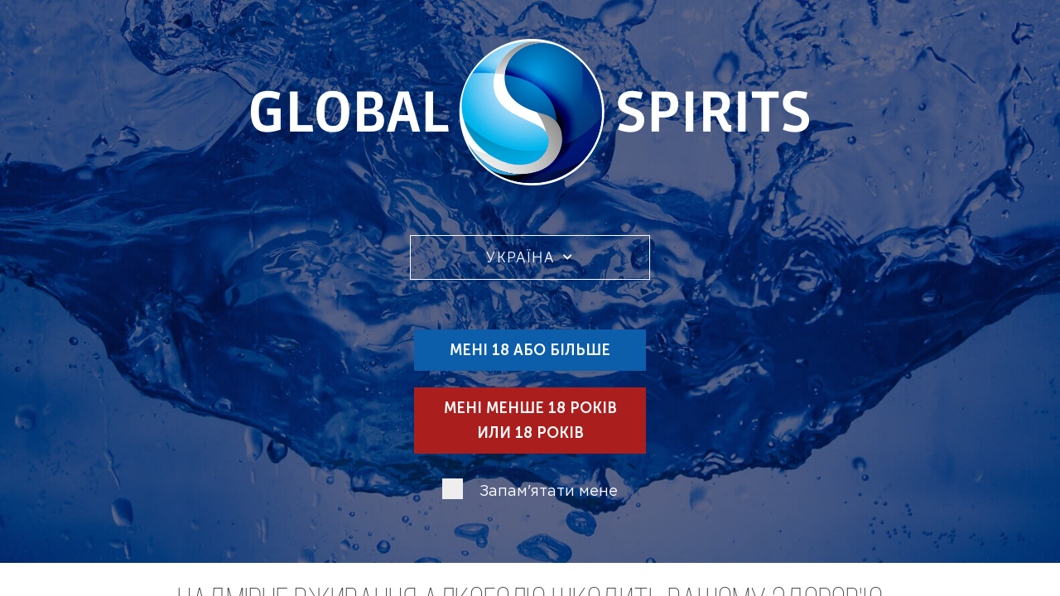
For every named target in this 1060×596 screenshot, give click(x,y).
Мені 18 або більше (530, 350)
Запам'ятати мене (548, 491)
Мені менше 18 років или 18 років (530, 420)
